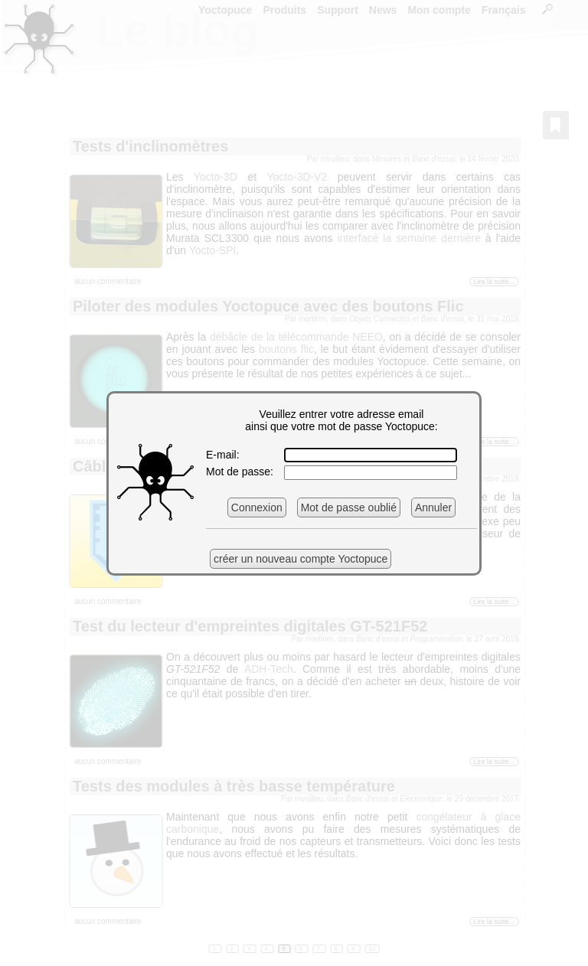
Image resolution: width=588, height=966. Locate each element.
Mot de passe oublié (349, 507)
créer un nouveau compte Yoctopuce (300, 559)
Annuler (433, 507)
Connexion (257, 507)
